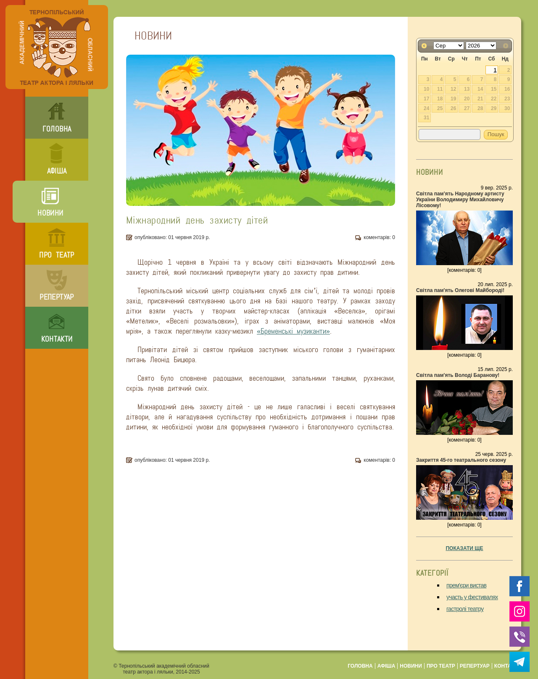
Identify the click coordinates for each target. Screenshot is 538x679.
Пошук (496, 134)
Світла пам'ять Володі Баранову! (457, 375)
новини (50, 213)
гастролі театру (465, 608)
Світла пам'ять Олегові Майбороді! (460, 290)
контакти (57, 339)
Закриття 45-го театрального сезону (461, 460)
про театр (56, 255)
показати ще (464, 548)
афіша (57, 171)
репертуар (57, 297)
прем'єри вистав (466, 585)
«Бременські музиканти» (293, 331)
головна (56, 129)
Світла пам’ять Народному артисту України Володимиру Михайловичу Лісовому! (460, 199)
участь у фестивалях (472, 597)
